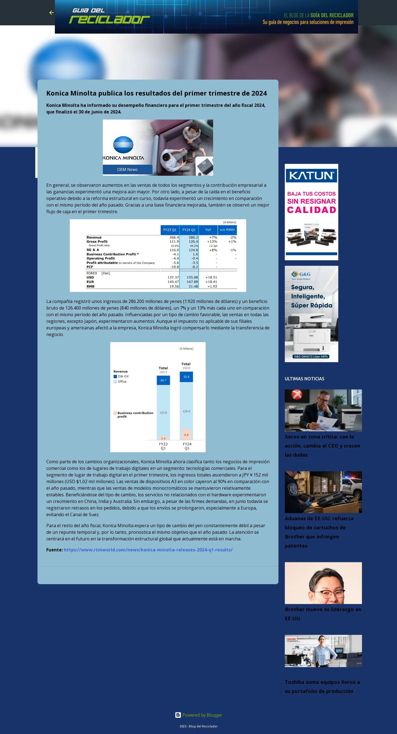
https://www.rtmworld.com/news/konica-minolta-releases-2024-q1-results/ (148, 550)
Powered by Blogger (198, 715)
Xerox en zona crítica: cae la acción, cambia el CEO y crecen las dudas (322, 445)
